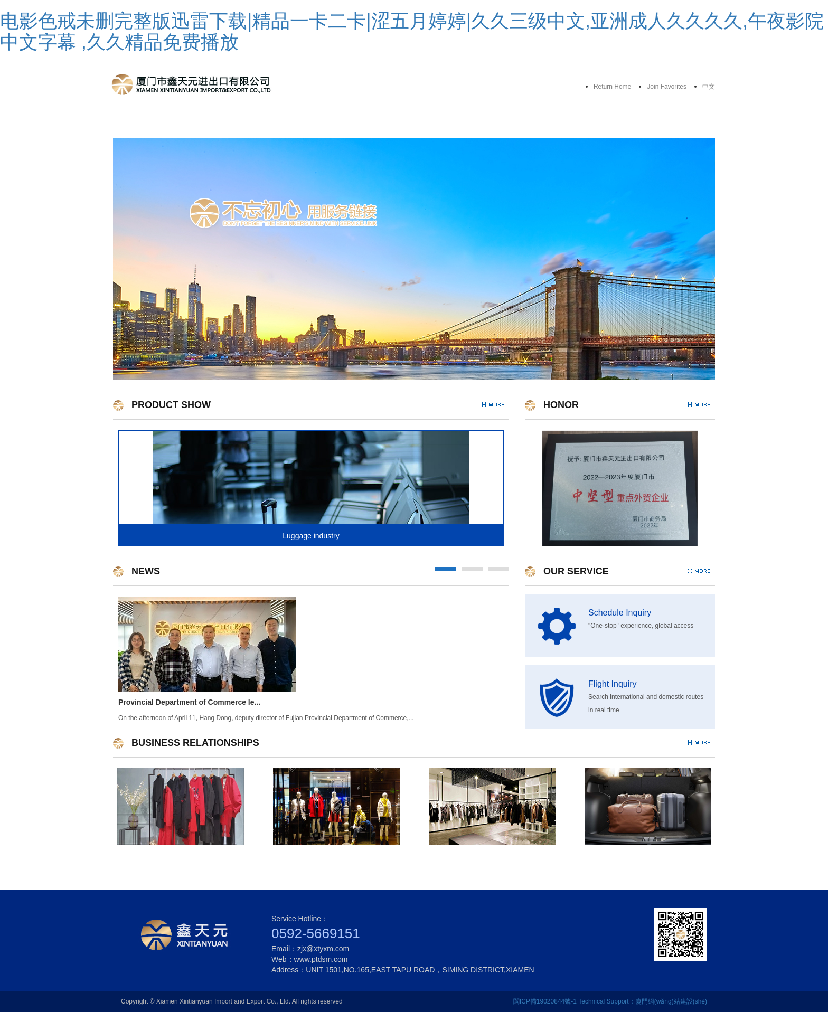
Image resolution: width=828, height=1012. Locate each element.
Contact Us (671, 122)
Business (500, 122)
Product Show (414, 122)
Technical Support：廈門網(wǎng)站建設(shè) (642, 1001)
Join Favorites (666, 86)
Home (156, 122)
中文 (708, 86)
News (586, 122)
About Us (242, 122)
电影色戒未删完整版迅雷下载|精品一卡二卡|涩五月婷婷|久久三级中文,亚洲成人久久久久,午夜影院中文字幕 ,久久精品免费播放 (412, 31)
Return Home (612, 86)
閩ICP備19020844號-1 (545, 1001)
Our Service (327, 122)
